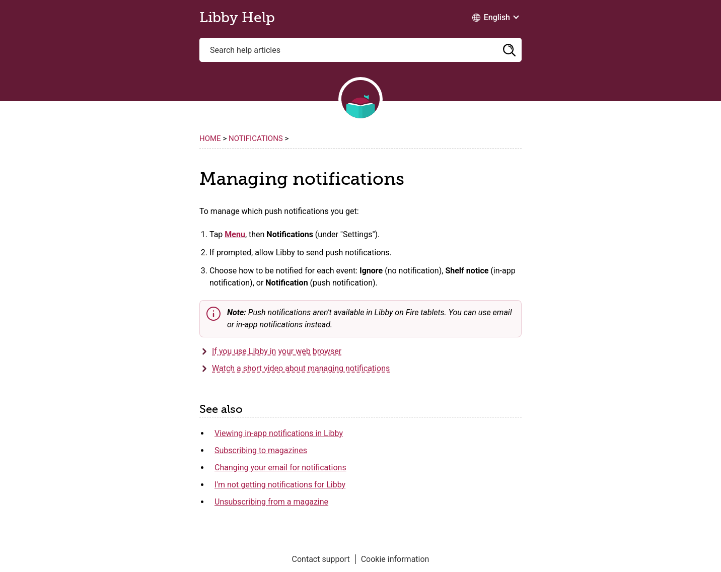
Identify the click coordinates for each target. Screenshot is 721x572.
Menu (235, 234)
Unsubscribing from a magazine (271, 502)
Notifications (256, 138)
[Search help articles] (360, 50)
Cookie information (395, 559)
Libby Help (237, 18)
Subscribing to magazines (260, 450)
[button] (509, 50)
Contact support (321, 559)
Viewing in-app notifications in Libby (278, 433)
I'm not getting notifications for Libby (279, 484)
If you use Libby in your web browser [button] (276, 351)
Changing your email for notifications (280, 467)
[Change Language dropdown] (495, 17)
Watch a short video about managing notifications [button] (301, 368)
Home (210, 138)
